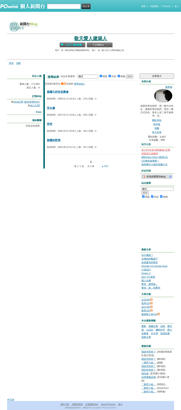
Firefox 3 (146, 273)
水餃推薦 (154, 6)
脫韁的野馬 (53, 140)
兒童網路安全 (91, 404)
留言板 (156, 124)
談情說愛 (165, 333)
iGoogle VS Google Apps (154, 266)
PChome (166, 6)
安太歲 (51, 107)
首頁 (11, 63)
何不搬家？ (147, 255)
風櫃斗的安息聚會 (58, 91)
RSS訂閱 (18, 102)
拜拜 (49, 124)
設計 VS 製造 (148, 277)
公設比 (149, 329)
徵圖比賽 (153, 326)
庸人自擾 (146, 280)
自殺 (162, 326)
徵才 (120, 404)
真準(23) (145, 303)
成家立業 (146, 337)
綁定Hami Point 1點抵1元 (154, 157)
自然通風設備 (148, 377)
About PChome (108, 404)
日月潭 (154, 333)
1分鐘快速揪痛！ (150, 160)
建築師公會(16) (149, 314)
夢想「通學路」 (149, 284)
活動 (18, 63)
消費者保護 (77, 404)
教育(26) (145, 310)
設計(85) (145, 307)
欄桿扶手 (160, 329)
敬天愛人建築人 (90, 38)
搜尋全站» (79, 83)
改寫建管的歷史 (149, 262)
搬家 (143, 326)
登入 (176, 6)
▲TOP (104, 166)
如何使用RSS (32, 102)
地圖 (156, 128)
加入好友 (157, 132)
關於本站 (157, 120)
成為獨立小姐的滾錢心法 (154, 164)
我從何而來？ (148, 351)
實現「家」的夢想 (150, 287)
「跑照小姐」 (148, 362)
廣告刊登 (64, 404)
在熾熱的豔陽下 (149, 258)
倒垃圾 (145, 373)
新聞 (143, 6)
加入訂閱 (35, 105)
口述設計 (146, 269)
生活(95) (145, 299)
